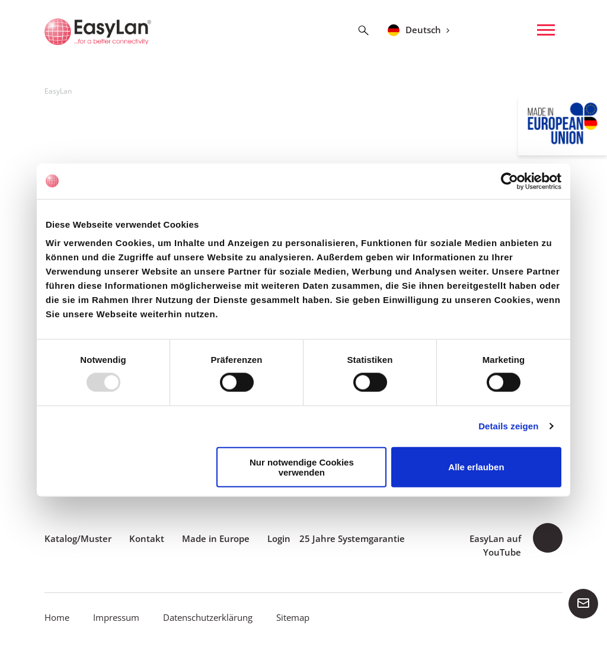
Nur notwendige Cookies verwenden (302, 467)
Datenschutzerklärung (208, 617)
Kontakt (146, 538)
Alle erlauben (476, 467)
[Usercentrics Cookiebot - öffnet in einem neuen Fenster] (509, 181)
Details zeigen (508, 426)
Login (278, 538)
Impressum (116, 617)
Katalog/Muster (77, 538)
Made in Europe (216, 538)
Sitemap (292, 617)
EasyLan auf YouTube (495, 545)
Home (56, 617)
